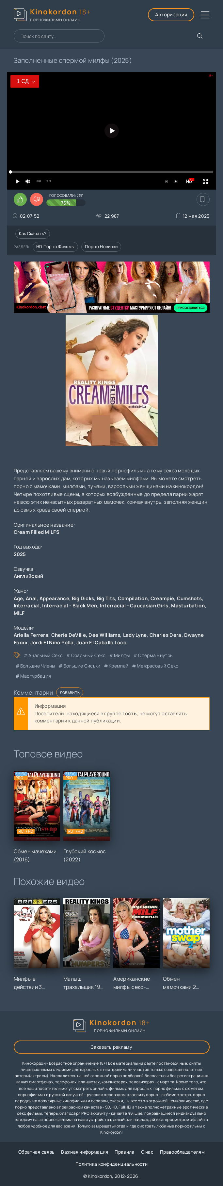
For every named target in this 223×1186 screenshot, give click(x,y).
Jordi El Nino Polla (52, 642)
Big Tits (106, 598)
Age (18, 598)
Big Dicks (83, 598)
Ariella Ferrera (31, 635)
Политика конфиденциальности (111, 1164)
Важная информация (84, 1152)
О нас (147, 1152)
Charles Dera (166, 635)
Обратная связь (36, 1152)
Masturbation (188, 605)
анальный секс (45, 655)
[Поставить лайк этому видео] (20, 199)
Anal (31, 598)
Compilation (133, 598)
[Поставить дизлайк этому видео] (36, 199)
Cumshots (189, 598)
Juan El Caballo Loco (101, 642)
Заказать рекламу (111, 1047)
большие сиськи (81, 666)
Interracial (27, 605)
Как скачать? (33, 233)
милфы (122, 655)
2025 (20, 554)
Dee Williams (104, 635)
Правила (124, 1152)
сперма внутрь (155, 655)
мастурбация (35, 676)
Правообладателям (182, 1152)
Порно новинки (101, 246)
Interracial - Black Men (69, 605)
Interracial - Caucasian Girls (134, 605)
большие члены (37, 666)
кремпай (118, 666)
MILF (19, 613)
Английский (28, 576)
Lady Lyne (135, 635)
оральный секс (88, 655)
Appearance (54, 598)
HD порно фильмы (55, 246)
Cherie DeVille (68, 635)
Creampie (162, 598)
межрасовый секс (158, 666)
